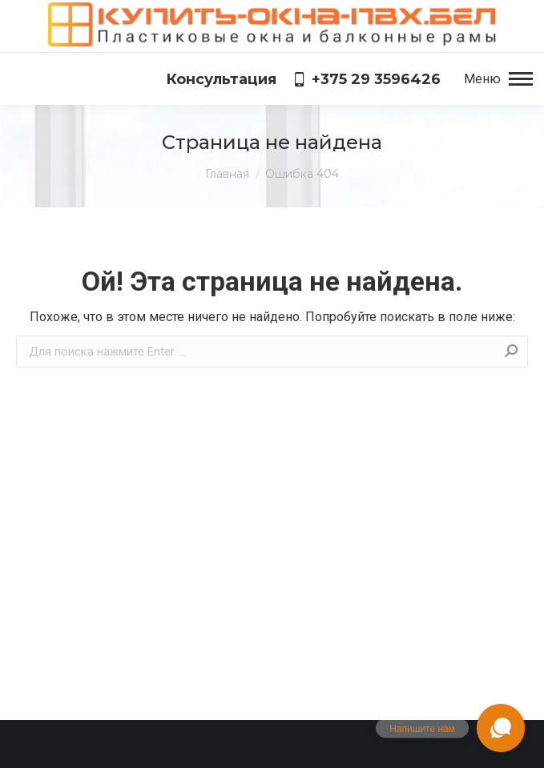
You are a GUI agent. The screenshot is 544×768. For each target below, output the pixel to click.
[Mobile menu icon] (498, 79)
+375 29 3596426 (366, 79)
